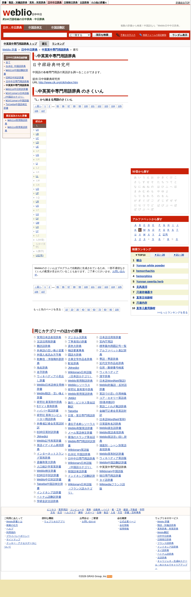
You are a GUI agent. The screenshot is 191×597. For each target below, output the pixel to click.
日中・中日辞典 (12, 27)
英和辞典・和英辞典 (167, 528)
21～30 (178, 254)
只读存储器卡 (144, 292)
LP (37, 193)
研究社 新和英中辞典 (80, 389)
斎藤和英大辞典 (46, 462)
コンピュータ (77, 509)
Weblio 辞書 (10, 49)
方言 (120, 512)
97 (68, 106)
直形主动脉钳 (144, 297)
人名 (113, 512)
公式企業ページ (128, 521)
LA (37, 130)
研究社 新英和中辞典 (49, 401)
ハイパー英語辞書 (48, 410)
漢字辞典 (104, 376)
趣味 (80, 512)
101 (92, 106)
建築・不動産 (130, 509)
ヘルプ (9, 528)
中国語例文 (35, 27)
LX (37, 227)
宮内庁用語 (106, 341)
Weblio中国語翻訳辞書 (113, 462)
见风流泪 (141, 286)
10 (66, 309)
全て (8, 62)
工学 (118, 509)
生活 (59, 512)
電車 (88, 509)
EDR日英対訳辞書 (48, 432)
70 (99, 309)
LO (37, 189)
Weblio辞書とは (14, 521)
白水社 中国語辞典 (79, 454)
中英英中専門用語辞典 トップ (20, 43)
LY (37, 231)
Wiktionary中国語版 (111, 471)
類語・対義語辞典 (18, 2)
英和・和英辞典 (37, 2)
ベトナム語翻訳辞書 (49, 496)
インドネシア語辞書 (49, 492)
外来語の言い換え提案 (50, 350)
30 (77, 309)
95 (57, 106)
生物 (99, 512)
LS (37, 206)
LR (37, 201)
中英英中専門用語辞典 (55, 49)
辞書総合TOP (183, 2)
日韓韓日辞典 (71, 2)
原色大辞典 (74, 346)
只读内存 (141, 302)
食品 (106, 512)
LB (37, 134)
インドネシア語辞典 (167, 546)
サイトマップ (13, 539)
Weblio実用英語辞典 (80, 393)
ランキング (58, 43)
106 (36, 111)
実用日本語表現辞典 (49, 337)
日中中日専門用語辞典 (81, 458)
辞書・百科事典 (133, 512)
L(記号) (39, 255)
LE (37, 146)
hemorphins (144, 276)
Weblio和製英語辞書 (80, 428)
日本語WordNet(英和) (112, 419)
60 (94, 309)
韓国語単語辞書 (77, 471)
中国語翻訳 (58, 27)
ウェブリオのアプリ (54, 521)
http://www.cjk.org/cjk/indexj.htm (58, 82)
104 (113, 106)
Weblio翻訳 (163, 532)
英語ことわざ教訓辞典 (112, 406)
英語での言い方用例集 (112, 393)
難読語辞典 (43, 346)
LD (37, 142)
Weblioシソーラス (79, 384)
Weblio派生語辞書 (110, 428)
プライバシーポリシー (18, 536)
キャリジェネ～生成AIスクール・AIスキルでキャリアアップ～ (171, 564)
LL (37, 176)
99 (80, 106)
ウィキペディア (108, 372)
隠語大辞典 (74, 354)
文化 (52, 512)
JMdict (72, 398)
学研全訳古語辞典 (48, 501)
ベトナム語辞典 (165, 554)
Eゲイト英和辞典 (47, 406)
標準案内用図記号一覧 (112, 346)
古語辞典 (84, 2)
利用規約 (11, 532)
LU (37, 214)
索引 (44, 43)
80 (105, 309)
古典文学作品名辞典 (80, 359)
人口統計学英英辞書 (49, 466)
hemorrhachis (145, 270)
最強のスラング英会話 (81, 437)
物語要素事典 (76, 350)
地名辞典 (42, 367)
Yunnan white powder (150, 265)
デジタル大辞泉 (77, 337)
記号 (165, 234)
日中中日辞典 (55, 2)
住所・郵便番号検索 (111, 367)
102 (99, 106)
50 (88, 309)
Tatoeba (73, 411)
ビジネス (51, 509)
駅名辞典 (73, 363)
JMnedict (42, 436)
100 (86, 106)
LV (37, 218)
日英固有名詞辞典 (110, 423)
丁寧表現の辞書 (77, 341)
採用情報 (124, 528)
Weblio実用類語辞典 (80, 380)
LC (37, 138)
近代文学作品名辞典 (111, 363)
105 (120, 106)
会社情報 (124, 525)
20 (72, 309)
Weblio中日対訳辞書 (49, 479)
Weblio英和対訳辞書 (111, 453)
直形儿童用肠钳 (145, 308)
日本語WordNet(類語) (112, 380)
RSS (109, 576)
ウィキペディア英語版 (112, 458)
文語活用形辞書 (46, 341)
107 (43, 111)
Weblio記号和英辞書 (49, 440)
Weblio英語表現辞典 (111, 432)
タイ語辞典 (163, 550)
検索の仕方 (12, 525)
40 (83, 309)
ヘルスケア (70, 512)
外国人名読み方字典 (49, 354)
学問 (142, 509)
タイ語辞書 (106, 479)
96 (63, 106)
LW (37, 223)
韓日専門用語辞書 (110, 475)
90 (111, 309)
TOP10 (140, 255)
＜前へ (38, 106)
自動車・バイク (101, 509)
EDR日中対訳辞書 (48, 475)
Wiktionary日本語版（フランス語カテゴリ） (80, 488)
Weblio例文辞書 (46, 470)
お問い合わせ (89, 521)
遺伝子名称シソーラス (81, 423)
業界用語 (63, 509)
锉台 (139, 260)
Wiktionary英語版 (78, 449)
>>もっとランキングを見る (172, 312)
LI (37, 163)
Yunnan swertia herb (150, 281)
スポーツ (89, 512)
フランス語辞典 (165, 543)
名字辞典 (42, 372)
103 (106, 106)
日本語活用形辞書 (110, 337)
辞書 (4, 2)
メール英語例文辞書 (80, 432)
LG (37, 155)
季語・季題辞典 (108, 358)
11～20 (159, 254)
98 (74, 106)
